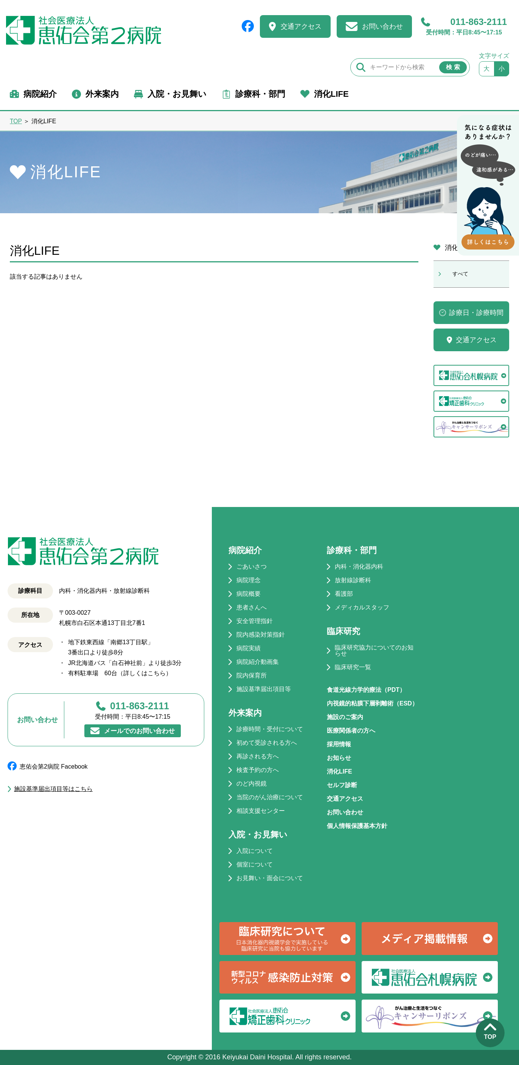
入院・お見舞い (177, 94)
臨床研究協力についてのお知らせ (374, 651)
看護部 (344, 594)
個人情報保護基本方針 (357, 826)
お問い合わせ (382, 26)
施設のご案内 (345, 717)
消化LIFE (331, 94)
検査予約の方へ (257, 770)
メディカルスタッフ (362, 608)
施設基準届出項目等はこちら (53, 789)
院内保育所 (251, 676)
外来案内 (102, 94)
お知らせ (339, 758)
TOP (16, 121)
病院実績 (248, 648)
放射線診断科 (353, 580)
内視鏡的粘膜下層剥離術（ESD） (372, 703)
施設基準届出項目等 (263, 689)
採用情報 (339, 744)
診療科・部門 (260, 94)
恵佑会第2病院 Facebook (54, 766)
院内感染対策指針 (260, 635)
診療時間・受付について (269, 729)
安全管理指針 (254, 621)
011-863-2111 (464, 26)
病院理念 (248, 580)
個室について (254, 865)
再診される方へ (257, 756)
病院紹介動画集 (257, 662)
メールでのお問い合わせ (139, 730)
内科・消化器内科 (359, 567)
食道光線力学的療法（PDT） (366, 690)
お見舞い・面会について (269, 878)
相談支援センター (260, 811)
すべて (460, 274)
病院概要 (248, 594)
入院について (254, 851)
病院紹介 (40, 94)
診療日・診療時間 (476, 312)
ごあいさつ (251, 567)
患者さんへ (251, 608)
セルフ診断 (342, 785)
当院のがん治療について (269, 797)
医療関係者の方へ (351, 730)
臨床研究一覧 (353, 667)
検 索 (453, 67)
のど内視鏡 (251, 784)
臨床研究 (343, 631)
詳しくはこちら (144, 673)
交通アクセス (301, 26)
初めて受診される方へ (266, 743)
